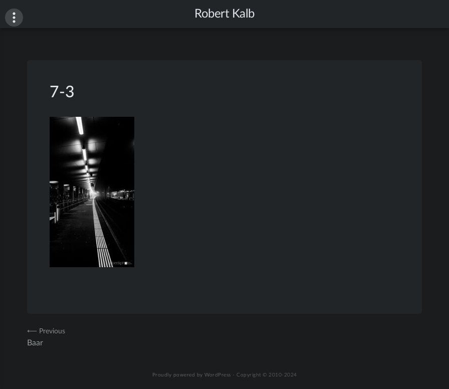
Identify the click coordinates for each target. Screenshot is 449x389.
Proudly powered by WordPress (191, 374)
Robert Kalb (224, 14)
